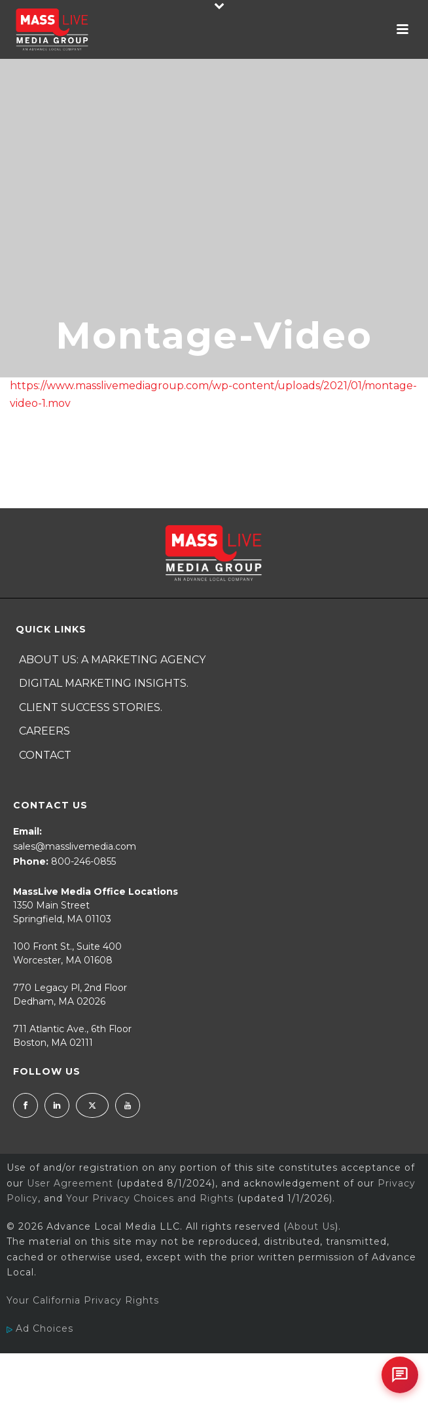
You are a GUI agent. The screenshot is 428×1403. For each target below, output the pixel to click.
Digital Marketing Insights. (103, 683)
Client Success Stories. (90, 707)
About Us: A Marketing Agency (112, 659)
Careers (44, 731)
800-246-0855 (83, 861)
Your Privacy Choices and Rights (150, 1198)
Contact (45, 755)
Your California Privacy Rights (83, 1300)
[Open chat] (400, 1375)
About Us (311, 1226)
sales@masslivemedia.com (74, 846)
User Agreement (70, 1183)
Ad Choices (40, 1328)
